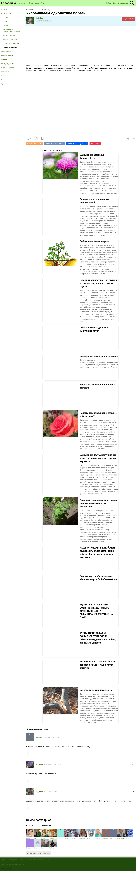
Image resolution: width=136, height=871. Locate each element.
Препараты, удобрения (11, 43)
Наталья (38, 737)
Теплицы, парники (9, 35)
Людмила (39, 764)
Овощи (5, 17)
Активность (22, 3)
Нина (75, 834)
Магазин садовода (8, 68)
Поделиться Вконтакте (54, 143)
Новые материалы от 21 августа (39, 9)
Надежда (83, 834)
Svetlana (30, 844)
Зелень (5, 25)
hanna (68, 834)
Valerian (39, 18)
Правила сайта (6, 860)
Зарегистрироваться (120, 3)
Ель (113, 834)
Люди (43, 3)
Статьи (3, 80)
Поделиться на (77, 143)
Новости (4, 60)
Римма (129, 834)
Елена (30, 834)
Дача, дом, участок (8, 64)
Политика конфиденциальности (12, 864)
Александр (121, 834)
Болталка (4, 76)
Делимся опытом (7, 56)
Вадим (91, 834)
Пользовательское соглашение (38, 860)
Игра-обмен (5, 72)
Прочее (4, 84)
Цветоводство (6, 52)
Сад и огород (6, 13)
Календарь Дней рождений (38, 853)
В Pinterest (95, 143)
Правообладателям (19, 860)
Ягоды (5, 21)
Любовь (53, 844)
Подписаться (128, 19)
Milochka (106, 834)
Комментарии (34, 3)
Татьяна (37, 844)
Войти (108, 3)
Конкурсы (4, 9)
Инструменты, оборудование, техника (11, 30)
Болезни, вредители (10, 39)
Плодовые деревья (10, 47)
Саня (60, 834)
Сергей (37, 834)
